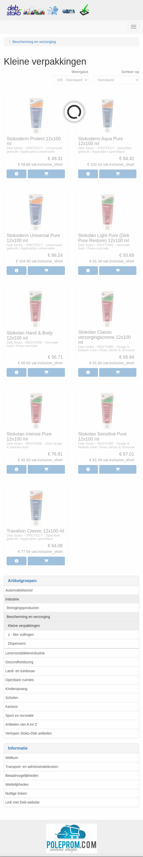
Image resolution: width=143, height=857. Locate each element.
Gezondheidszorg (19, 662)
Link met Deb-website (22, 802)
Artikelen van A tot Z (21, 724)
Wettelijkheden (17, 784)
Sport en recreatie (19, 715)
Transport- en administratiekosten (31, 767)
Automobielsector (19, 590)
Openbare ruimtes (19, 680)
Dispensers (17, 643)
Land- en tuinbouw (20, 671)
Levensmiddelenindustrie (25, 653)
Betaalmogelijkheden (21, 776)
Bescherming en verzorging (28, 617)
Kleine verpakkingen (24, 626)
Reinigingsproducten (23, 608)
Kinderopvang (16, 689)
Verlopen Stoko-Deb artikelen (28, 733)
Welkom (11, 758)
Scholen (11, 698)
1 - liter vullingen (21, 635)
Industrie (12, 599)
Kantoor (11, 707)
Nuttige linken (16, 793)
